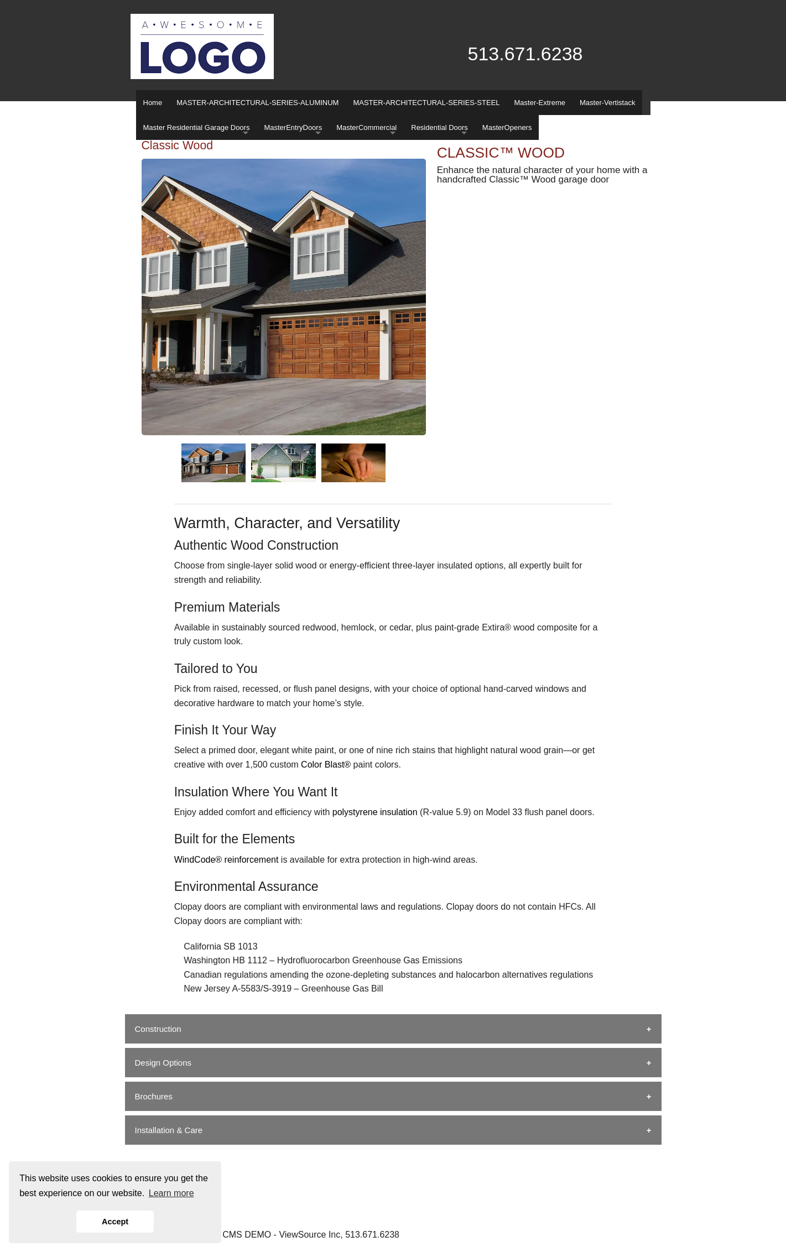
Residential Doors (439, 127)
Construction (158, 1029)
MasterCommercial (366, 127)
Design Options (163, 1062)
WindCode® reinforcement (226, 859)
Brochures (154, 1096)
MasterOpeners (507, 127)
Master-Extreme (539, 102)
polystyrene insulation (375, 812)
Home (153, 102)
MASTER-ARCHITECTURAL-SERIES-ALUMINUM (257, 102)
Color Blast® (326, 764)
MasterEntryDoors (293, 127)
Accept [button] (115, 1221)
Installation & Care (169, 1130)
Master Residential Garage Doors (196, 127)
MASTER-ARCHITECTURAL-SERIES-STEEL (426, 102)
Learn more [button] (171, 1193)
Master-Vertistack (607, 102)
